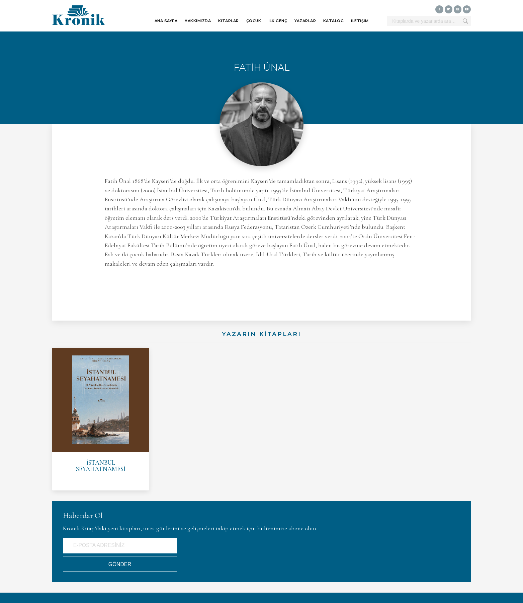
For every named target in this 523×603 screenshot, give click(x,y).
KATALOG (333, 20)
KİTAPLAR (228, 20)
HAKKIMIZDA (198, 20)
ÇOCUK (253, 20)
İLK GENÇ (277, 20)
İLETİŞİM (359, 20)
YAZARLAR (305, 20)
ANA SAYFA (166, 20)
